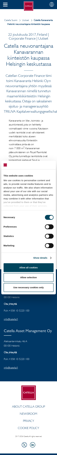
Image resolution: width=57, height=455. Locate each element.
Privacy (28, 421)
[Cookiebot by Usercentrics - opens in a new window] (41, 165)
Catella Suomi (10, 20)
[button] (5, 4)
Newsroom (28, 414)
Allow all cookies (28, 267)
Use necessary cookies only (28, 287)
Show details (40, 258)
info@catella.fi (11, 319)
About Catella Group (28, 406)
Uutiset (23, 20)
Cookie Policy (28, 428)
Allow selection (28, 277)
